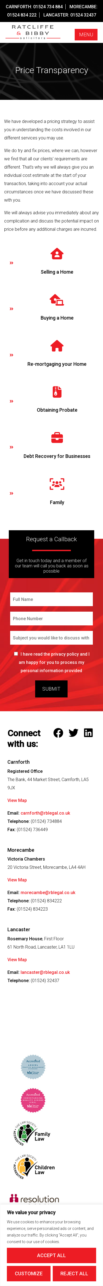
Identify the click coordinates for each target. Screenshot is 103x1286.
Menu (86, 34)
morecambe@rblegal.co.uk (48, 892)
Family (57, 502)
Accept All (51, 1255)
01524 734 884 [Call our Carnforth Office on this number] (48, 6)
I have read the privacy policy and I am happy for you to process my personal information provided (54, 662)
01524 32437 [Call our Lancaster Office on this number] (83, 15)
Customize (29, 1273)
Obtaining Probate (57, 410)
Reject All (74, 1273)
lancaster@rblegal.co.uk (45, 972)
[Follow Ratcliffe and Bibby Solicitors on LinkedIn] (89, 733)
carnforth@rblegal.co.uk (45, 813)
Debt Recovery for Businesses (57, 456)
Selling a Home (57, 272)
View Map (17, 800)
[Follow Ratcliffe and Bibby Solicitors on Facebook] (59, 733)
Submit (51, 689)
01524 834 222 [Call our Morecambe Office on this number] (22, 15)
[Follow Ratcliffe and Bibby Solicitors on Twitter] (75, 733)
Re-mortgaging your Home (57, 364)
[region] (51, 1245)
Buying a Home (57, 318)
